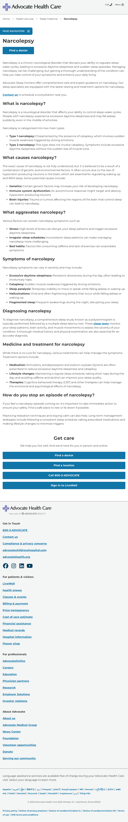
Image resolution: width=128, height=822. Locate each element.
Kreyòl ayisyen (69, 789)
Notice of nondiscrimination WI (99, 810)
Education (10, 674)
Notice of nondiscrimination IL (65, 810)
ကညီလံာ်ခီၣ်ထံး (100, 789)
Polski (11, 793)
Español (7, 789)
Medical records (14, 630)
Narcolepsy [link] (70, 18)
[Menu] (119, 4)
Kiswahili (53, 793)
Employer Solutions (16, 694)
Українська (66, 793)
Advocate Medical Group (20, 725)
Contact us (10, 94)
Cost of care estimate (18, 617)
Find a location (64, 465)
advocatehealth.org (16, 557)
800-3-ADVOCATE (15, 530)
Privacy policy (10, 810)
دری (38, 789)
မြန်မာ (22, 789)
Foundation (11, 738)
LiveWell (9, 583)
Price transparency (16, 610)
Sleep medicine (49, 18)
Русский (32, 793)
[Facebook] (5, 566)
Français (46, 789)
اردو (76, 793)
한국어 (111, 789)
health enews (12, 590)
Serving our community (19, 758)
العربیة (15, 789)
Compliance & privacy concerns (25, 543)
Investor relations (15, 701)
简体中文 (31, 789)
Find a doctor (18, 50)
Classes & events (14, 597)
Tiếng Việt (85, 793)
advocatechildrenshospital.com (24, 550)
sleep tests (101, 323)
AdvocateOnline (14, 661)
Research (9, 687)
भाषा (81, 789)
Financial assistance (17, 623)
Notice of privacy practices (33, 810)
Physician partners (16, 681)
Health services (25, 18)
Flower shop (11, 643)
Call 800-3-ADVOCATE (64, 475)
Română (21, 793)
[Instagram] (13, 566)
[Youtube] (29, 566)
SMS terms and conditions (24, 814)
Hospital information (17, 637)
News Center (12, 731)
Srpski (43, 793)
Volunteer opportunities (19, 745)
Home (6, 18)
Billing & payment (15, 603)
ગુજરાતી (56, 789)
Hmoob (89, 789)
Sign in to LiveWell (64, 485)
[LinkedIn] (21, 566)
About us (9, 718)
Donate (8, 751)
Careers (8, 667)
